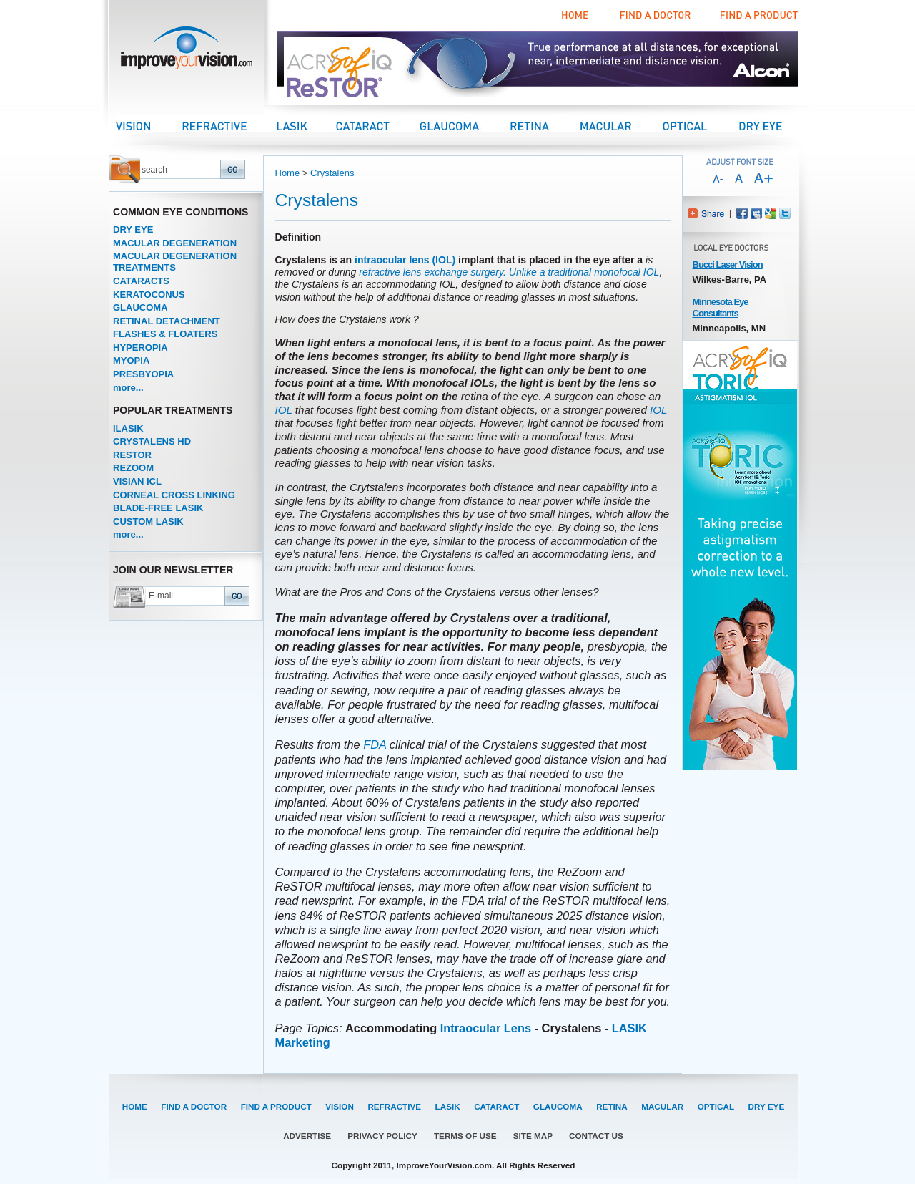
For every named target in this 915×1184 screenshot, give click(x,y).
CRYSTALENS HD (152, 441)
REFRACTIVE (394, 1106)
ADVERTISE (307, 1135)
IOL (651, 272)
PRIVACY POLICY (382, 1135)
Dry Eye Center (773, 126)
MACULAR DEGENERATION (175, 243)
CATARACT (496, 1106)
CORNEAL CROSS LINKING (174, 495)
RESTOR (132, 455)
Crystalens (332, 173)
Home (575, 15)
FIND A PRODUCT (276, 1106)
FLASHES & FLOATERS (165, 334)
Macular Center (620, 126)
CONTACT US (596, 1135)
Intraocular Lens (485, 1028)
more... (128, 387)
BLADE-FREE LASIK (158, 508)
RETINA (612, 1106)
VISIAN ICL (137, 481)
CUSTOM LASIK (148, 521)
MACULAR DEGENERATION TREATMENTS (175, 262)
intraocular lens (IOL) (405, 260)
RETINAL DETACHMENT (166, 321)
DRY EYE (133, 229)
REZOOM (133, 467)
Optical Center (700, 126)
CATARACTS (141, 281)
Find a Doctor (653, 15)
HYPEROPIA (140, 347)
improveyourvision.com (186, 52)
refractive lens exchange (413, 272)
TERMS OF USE (465, 1135)
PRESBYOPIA (143, 374)
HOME (134, 1106)
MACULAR (662, 1106)
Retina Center (543, 126)
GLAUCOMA (140, 307)
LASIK (447, 1106)
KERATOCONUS (149, 294)
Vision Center (149, 126)
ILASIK (128, 428)
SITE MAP (533, 1135)
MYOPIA (131, 360)
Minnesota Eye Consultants (720, 307)
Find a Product (757, 15)
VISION (339, 1106)
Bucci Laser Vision (728, 264)
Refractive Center (229, 126)
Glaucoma (463, 126)
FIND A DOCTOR (194, 1106)
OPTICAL (716, 1106)
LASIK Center (306, 126)
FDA (374, 744)
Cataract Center (377, 126)
